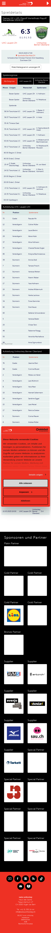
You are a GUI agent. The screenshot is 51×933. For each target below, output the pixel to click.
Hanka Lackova (33, 295)
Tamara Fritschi (33, 266)
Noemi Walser (33, 278)
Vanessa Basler (33, 319)
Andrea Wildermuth (35, 289)
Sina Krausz (32, 307)
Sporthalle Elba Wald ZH (26, 55)
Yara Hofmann (33, 283)
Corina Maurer (33, 416)
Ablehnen (25, 501)
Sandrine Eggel (33, 399)
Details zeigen (36, 474)
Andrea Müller (33, 422)
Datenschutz (25, 920)
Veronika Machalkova (36, 337)
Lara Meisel (32, 404)
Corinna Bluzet (33, 369)
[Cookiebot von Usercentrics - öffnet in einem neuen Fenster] (36, 430)
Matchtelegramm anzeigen (25, 67)
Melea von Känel (34, 375)
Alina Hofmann (33, 242)
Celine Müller (33, 224)
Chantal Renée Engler (36, 248)
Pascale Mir (32, 219)
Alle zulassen (25, 483)
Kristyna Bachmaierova (36, 254)
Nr (3, 213)
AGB (25, 922)
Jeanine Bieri (33, 363)
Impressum (25, 918)
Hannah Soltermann (35, 393)
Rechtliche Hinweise (25, 924)
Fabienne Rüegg (34, 331)
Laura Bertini (33, 230)
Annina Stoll (32, 260)
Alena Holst (32, 236)
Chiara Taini (32, 325)
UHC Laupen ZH (9, 43)
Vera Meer (32, 387)
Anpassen (25, 492)
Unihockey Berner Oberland (41, 44)
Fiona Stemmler (34, 301)
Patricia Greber (33, 410)
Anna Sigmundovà (34, 342)
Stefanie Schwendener (36, 313)
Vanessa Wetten (34, 272)
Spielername (33, 213)
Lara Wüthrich (33, 381)
